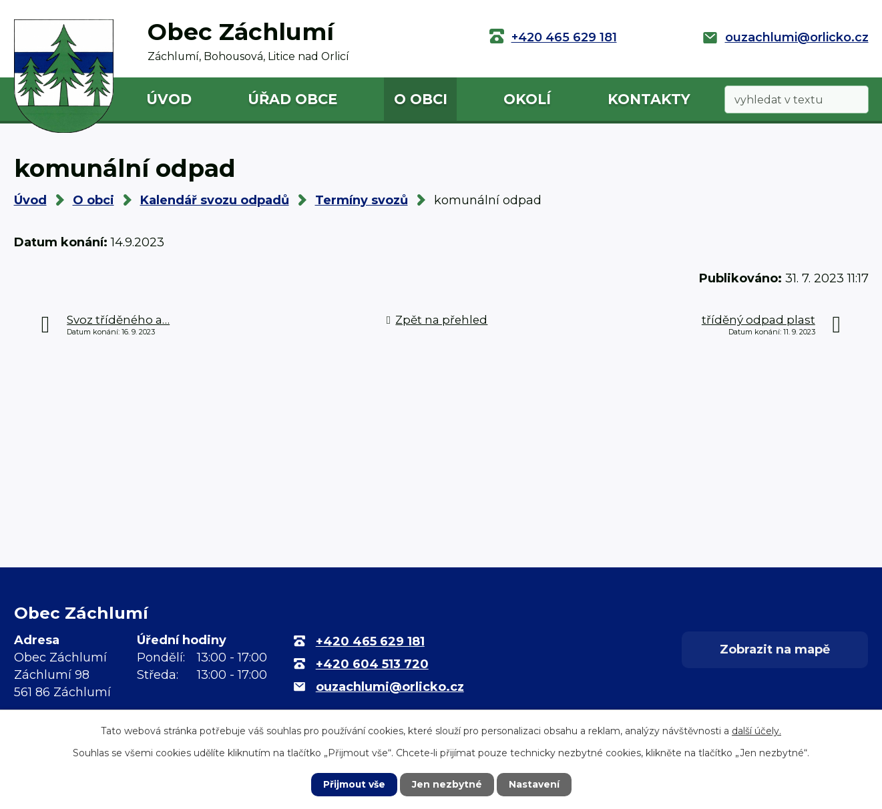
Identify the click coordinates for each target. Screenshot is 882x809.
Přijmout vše (353, 784)
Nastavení (534, 784)
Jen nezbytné (447, 784)
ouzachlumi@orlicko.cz (797, 37)
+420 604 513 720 (372, 664)
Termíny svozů (361, 200)
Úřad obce (292, 99)
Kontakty (649, 99)
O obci (420, 99)
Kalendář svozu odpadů (214, 200)
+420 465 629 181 (564, 37)
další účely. (756, 731)
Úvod (169, 99)
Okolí (527, 99)
